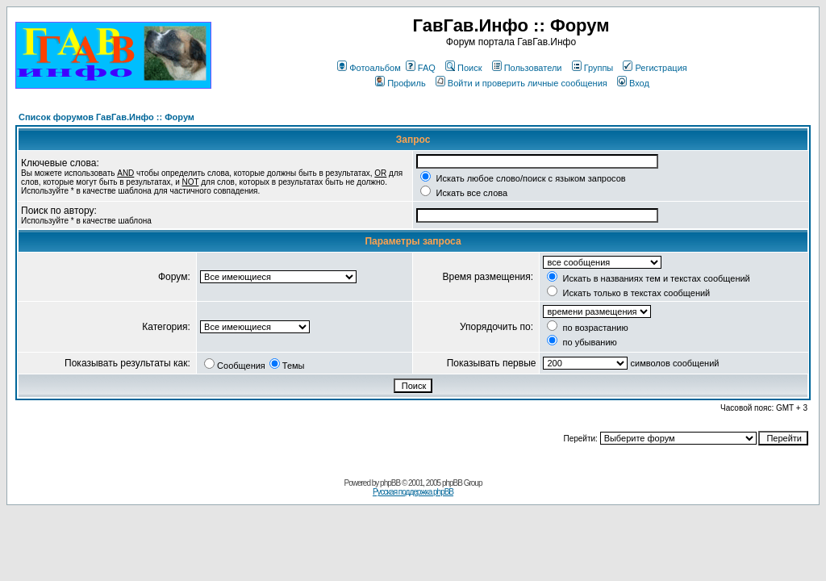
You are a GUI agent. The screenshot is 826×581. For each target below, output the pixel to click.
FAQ (421, 68)
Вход (633, 83)
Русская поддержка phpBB (413, 491)
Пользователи (527, 68)
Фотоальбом (369, 68)
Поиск (463, 68)
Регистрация (654, 68)
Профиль (400, 83)
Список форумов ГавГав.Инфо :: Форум (106, 117)
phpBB (390, 483)
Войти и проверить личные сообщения (521, 83)
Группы (593, 68)
